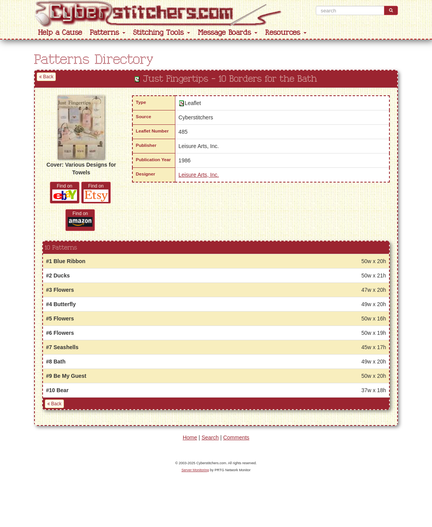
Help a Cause (60, 32)
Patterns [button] (107, 32)
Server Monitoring (195, 470)
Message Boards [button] (227, 32)
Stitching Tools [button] (161, 32)
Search (210, 437)
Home (190, 437)
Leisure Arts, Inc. (198, 175)
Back (46, 76)
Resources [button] (286, 32)
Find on (64, 192)
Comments (236, 437)
